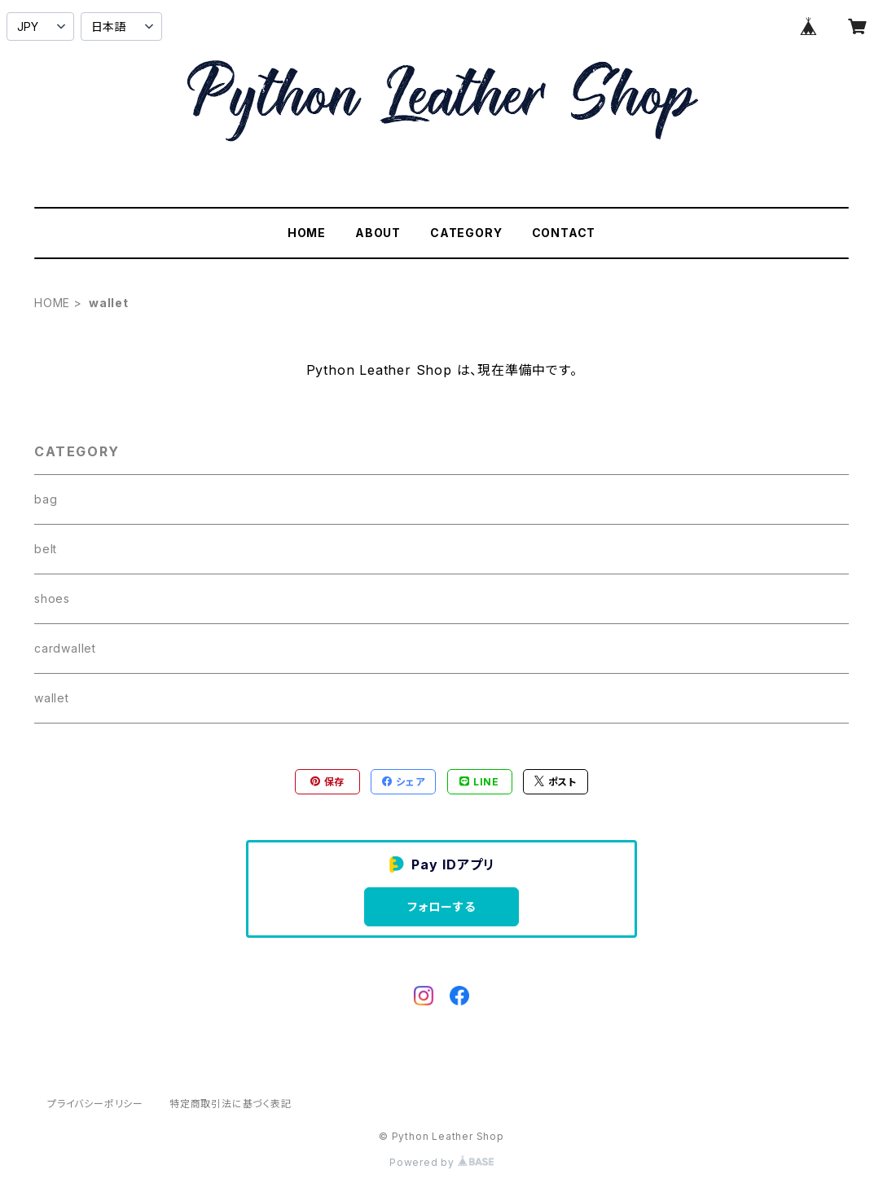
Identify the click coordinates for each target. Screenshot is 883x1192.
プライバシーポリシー (95, 1103)
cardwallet (65, 648)
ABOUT (378, 233)
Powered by (441, 1162)
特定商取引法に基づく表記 (230, 1103)
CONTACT (564, 233)
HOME (307, 233)
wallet (51, 698)
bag (45, 499)
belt (45, 549)
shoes (52, 598)
